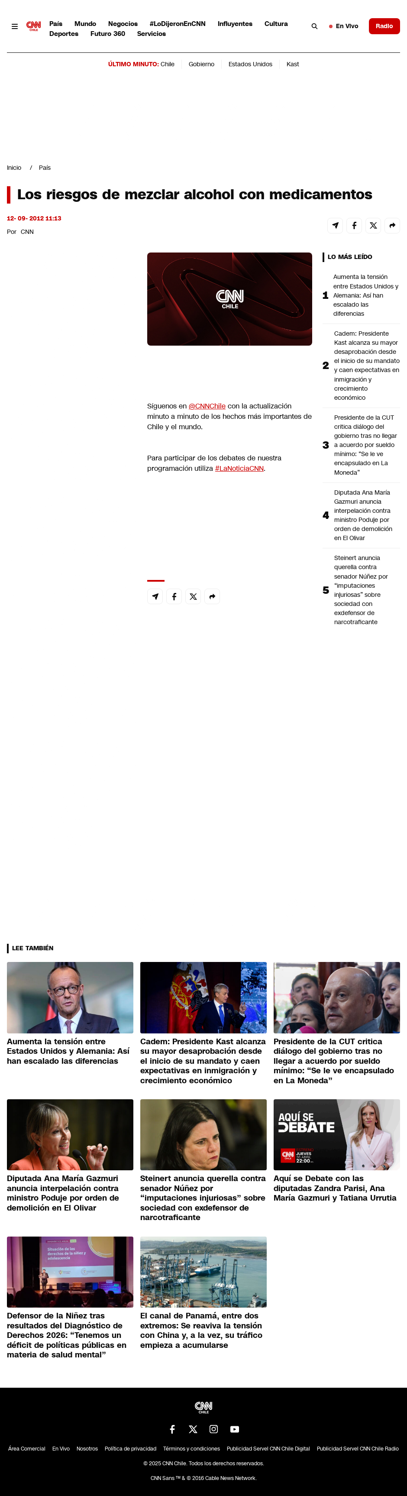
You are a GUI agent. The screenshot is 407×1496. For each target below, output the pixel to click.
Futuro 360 (107, 33)
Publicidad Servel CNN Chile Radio (358, 1448)
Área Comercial (26, 1448)
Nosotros (87, 1448)
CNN (27, 231)
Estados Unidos (250, 64)
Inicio (14, 167)
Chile (167, 64)
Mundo (85, 23)
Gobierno (201, 64)
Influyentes (235, 23)
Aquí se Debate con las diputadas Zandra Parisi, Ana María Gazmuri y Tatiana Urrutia (335, 1188)
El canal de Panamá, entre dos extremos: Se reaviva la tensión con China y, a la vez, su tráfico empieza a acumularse (201, 1330)
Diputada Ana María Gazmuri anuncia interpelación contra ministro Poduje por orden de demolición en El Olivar (363, 515)
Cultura (276, 23)
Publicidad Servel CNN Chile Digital (268, 1448)
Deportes (63, 33)
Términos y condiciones (191, 1448)
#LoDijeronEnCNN (178, 23)
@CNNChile (207, 406)
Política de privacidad (130, 1448)
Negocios (123, 23)
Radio (384, 26)
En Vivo (344, 26)
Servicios (151, 33)
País (55, 23)
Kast (293, 64)
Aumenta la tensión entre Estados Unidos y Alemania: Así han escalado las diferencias (365, 294)
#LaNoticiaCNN (239, 468)
